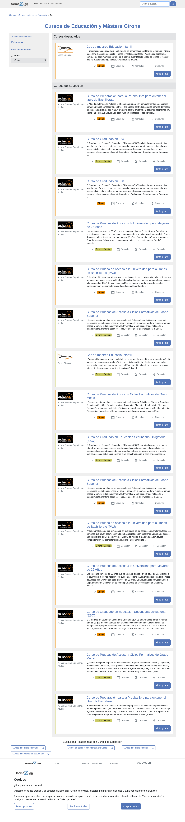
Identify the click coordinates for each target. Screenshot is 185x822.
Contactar (114, 764)
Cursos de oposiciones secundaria (31, 754)
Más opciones (24, 806)
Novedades (56, 4)
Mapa (56, 764)
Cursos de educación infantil (28, 748)
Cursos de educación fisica (138, 748)
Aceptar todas (131, 806)
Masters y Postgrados (92, 764)
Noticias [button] (44, 4)
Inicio (35, 4)
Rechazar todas (78, 806)
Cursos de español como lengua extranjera (90, 748)
